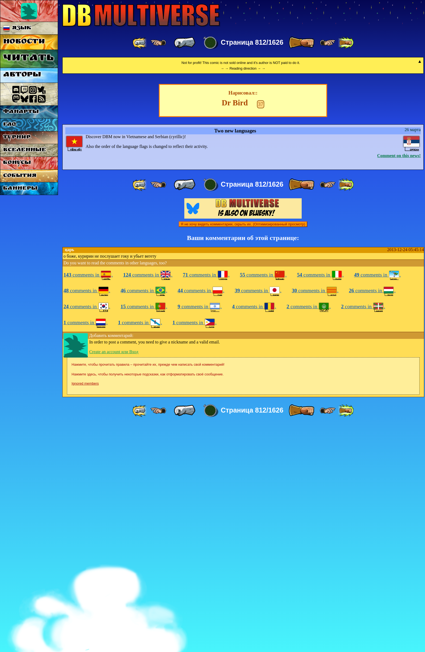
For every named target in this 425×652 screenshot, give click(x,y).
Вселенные (24, 150)
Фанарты (21, 112)
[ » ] (301, 42)
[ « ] (184, 42)
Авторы (22, 75)
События (19, 176)
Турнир (17, 137)
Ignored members (85, 610)
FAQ (9, 124)
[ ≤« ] (158, 43)
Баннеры (20, 188)
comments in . (88, 501)
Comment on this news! (399, 382)
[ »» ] (346, 43)
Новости (24, 42)
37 (260, 330)
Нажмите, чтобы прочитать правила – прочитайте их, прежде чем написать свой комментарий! (148, 591)
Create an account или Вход (113, 578)
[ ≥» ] (328, 43)
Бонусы (17, 163)
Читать (28, 58)
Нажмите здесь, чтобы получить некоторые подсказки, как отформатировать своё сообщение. (148, 601)
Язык (17, 28)
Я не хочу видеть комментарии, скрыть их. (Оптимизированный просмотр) (243, 451)
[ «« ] (140, 43)
